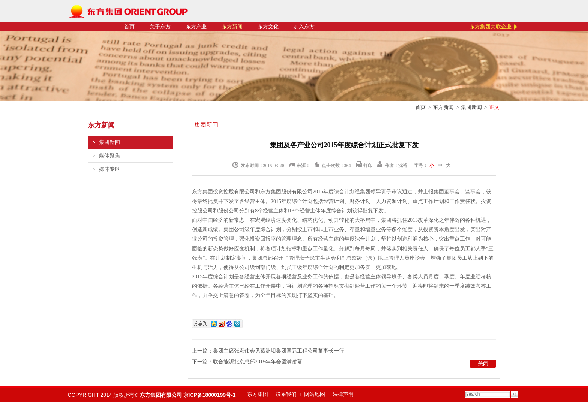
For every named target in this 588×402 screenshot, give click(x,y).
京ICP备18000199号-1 (209, 395)
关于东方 (160, 27)
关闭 (483, 363)
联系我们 (286, 394)
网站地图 (314, 394)
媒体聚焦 (109, 155)
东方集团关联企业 (491, 27)
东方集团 (257, 394)
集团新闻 (471, 107)
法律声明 (343, 394)
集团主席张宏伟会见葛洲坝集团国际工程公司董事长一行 (278, 351)
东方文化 (268, 27)
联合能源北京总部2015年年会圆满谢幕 (257, 362)
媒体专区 (109, 169)
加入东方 (304, 27)
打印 (367, 165)
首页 (129, 27)
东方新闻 (232, 27)
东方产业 (196, 27)
